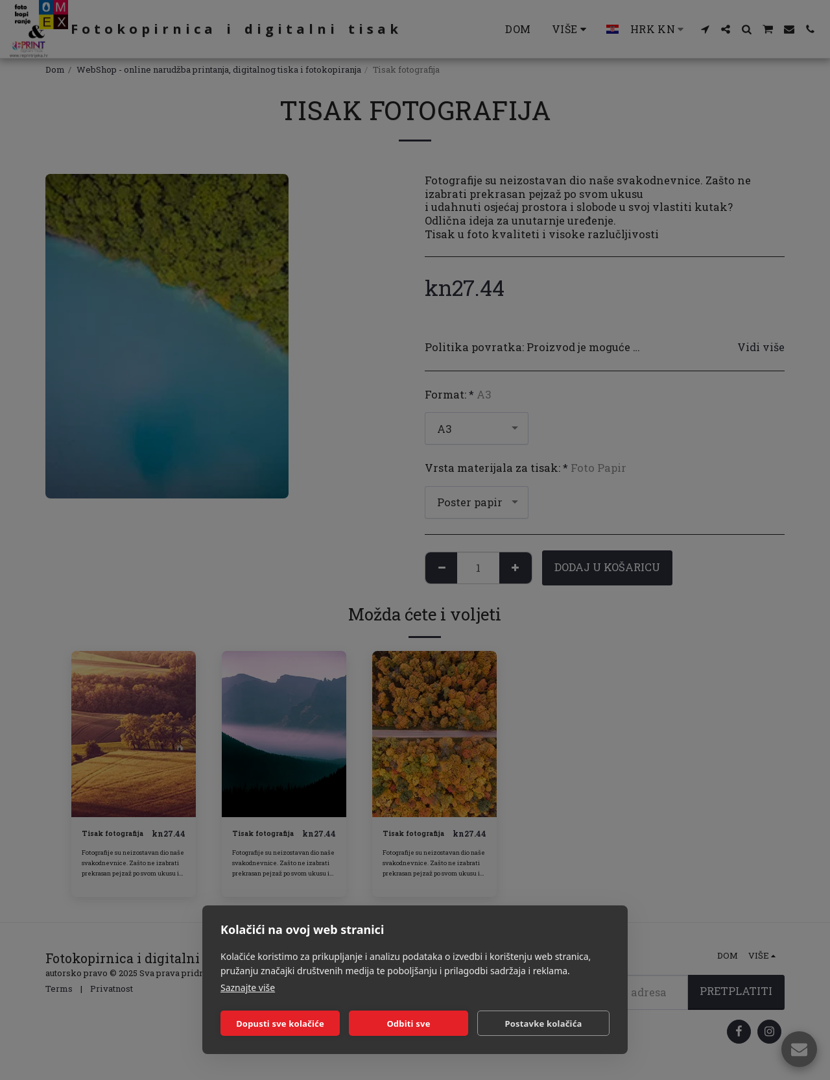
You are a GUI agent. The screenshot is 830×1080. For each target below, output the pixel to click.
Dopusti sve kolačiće (280, 1023)
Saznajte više (247, 987)
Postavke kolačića (543, 1023)
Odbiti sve (408, 1023)
